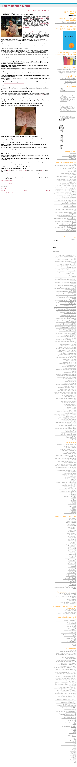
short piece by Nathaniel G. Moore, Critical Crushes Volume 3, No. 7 (66, 390)
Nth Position (74, 748)
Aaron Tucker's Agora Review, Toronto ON (70, 620)
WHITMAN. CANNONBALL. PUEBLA (42, 17)
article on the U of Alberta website (71, 388)
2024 (60, 129)
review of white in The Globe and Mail (70, 385)
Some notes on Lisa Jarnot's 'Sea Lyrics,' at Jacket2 (68, 266)
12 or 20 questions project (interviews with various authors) (67, 489)
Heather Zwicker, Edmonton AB (71, 580)
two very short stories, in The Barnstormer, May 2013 (68, 663)
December (61, 90)
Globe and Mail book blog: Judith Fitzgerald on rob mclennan (67, 354)
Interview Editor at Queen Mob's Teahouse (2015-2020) (68, 79)
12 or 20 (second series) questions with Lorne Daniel (67, 107)
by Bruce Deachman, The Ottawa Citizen (70, 478)
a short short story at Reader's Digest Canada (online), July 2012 (67, 687)
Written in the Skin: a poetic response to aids (69, 603)
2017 (60, 135)
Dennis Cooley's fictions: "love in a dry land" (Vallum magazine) (67, 382)
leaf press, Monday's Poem (72, 720)
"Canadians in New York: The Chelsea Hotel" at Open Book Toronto (66, 351)
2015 (60, 137)
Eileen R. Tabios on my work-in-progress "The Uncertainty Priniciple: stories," (65, 308)
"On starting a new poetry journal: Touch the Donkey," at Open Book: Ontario (65, 204)
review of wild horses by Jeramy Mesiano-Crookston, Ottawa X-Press (66, 339)
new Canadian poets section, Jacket (71, 601)
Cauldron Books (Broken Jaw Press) (71, 609)
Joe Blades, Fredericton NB (72, 523)
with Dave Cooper (73, 501)
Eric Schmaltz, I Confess (63, 101)
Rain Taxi (75, 639)
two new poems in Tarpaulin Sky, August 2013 (69, 658)
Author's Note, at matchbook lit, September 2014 (69, 196)
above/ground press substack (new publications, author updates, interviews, (65, 23)
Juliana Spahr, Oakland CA (72, 569)
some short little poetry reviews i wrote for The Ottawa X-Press (67, 387)
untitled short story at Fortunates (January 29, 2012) (68, 695)
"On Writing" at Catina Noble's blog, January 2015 (69, 184)
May (61, 124)
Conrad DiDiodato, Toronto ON (71, 533)
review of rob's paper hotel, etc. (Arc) (71, 431)
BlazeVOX (74, 730)
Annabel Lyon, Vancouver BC (72, 548)
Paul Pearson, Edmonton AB (72, 556)
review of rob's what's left (72, 424)
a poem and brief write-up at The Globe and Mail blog (68, 718)
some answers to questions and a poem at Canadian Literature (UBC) (66, 482)
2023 (60, 130)
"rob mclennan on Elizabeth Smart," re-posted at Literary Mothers (67, 200)
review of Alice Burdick (73, 438)
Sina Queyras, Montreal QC (72, 559)
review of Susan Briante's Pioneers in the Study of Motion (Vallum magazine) (65, 392)
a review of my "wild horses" (72, 171)
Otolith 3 (75, 739)
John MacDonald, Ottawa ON (72, 549)
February (61, 127)
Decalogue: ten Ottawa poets (72, 598)
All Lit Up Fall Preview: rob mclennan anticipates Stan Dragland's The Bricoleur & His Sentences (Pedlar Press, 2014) (66, 192)
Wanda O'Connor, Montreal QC (71, 555)
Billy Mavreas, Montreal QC (72, 550)
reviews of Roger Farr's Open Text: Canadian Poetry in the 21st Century (66, 369)
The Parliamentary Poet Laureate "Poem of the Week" (68, 633)
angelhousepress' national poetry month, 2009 (69, 717)
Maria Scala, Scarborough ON (72, 564)
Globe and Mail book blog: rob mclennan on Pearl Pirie (68, 353)
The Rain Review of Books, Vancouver (70, 638)
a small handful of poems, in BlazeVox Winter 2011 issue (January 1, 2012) (65, 700)
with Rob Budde (74, 490)
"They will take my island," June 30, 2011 (70, 709)
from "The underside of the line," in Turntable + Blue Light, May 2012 (66, 690)
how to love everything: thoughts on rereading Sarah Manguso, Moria (66, 357)
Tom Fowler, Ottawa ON (72, 537)
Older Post (48, 190)
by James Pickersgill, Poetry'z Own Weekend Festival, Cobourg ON (66, 470)
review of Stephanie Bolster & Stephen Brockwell (69, 430)
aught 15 (75, 744)
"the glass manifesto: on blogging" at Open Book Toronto (68, 327)
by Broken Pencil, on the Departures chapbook (69, 486)
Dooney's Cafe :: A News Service (71, 626)
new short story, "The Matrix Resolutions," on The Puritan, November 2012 (65, 682)
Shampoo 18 (74, 763)
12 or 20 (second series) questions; (7, 180)
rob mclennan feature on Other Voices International (69, 726)
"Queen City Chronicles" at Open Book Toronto (69, 352)
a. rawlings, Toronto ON (72, 560)
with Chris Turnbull (73, 498)
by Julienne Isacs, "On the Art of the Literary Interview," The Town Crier (66, 445)
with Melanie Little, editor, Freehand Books (70, 484)
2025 (60, 89)
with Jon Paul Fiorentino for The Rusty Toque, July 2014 (68, 450)
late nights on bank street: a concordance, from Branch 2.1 (67, 713)
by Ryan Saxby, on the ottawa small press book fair (69, 485)
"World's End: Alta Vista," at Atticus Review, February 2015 (68, 183)
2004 (60, 147)
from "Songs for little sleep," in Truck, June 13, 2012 (68, 689)
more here (74, 645)
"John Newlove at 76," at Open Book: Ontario (69, 206)
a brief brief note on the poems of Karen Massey (69, 402)
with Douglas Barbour (73, 509)
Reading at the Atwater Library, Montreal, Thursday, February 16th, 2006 (66, 654)
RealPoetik (74, 746)
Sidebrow (74, 738)
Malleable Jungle (73, 752)
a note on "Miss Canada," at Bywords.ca (70, 274)
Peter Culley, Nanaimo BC (72, 530)
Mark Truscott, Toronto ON (72, 572)
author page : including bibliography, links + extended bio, (38, 10)
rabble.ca (75, 637)
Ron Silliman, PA (73, 566)
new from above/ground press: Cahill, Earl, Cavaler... (67, 117)
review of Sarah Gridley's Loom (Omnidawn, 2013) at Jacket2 (67, 225)
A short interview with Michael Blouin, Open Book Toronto (68, 315)
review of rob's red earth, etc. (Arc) (71, 423)
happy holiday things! (63, 96)
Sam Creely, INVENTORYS (64, 109)
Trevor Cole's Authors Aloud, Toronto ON (70, 622)
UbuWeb (75, 643)
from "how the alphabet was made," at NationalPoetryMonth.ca (67, 692)
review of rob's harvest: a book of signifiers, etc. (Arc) (68, 432)
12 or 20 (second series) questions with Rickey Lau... (67, 99)
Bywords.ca (74, 732)
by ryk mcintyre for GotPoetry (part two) (70, 487)
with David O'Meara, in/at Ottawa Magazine (70, 462)
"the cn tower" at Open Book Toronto (71, 360)
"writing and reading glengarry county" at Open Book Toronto (67, 331)
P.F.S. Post (74, 750)
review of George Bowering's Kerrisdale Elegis (69, 368)
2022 (60, 131)
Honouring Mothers (73, 757)
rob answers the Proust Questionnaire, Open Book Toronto (68, 475)
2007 (60, 144)
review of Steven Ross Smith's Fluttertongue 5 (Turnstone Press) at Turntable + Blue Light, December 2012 (66, 273)
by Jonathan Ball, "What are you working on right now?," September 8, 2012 (65, 460)
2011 (60, 141)
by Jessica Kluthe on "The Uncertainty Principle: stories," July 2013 (66, 454)
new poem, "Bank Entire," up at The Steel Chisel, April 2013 (67, 668)
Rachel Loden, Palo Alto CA (72, 547)
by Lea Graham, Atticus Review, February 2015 (69, 446)
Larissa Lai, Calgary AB (72, 546)
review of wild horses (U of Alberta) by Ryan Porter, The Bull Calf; (67, 324)
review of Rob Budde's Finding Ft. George (70, 372)
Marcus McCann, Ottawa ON (72, 551)
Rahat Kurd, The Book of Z (64, 98)
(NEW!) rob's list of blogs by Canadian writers (69, 517)
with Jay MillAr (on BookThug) (72, 504)
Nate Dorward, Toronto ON (72, 534)
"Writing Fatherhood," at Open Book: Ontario (70, 230)
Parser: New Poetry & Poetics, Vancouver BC (69, 634)
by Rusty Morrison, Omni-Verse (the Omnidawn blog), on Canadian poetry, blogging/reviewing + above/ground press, (65, 465)
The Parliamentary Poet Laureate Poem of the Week (68, 745)
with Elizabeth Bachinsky (72, 481)
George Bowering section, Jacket (71, 599)
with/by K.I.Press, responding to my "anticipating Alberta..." (68, 492)
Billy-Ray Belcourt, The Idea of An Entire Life (66, 105)
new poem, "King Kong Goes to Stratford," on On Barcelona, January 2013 (65, 678)
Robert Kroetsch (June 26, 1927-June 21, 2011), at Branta (68, 316)
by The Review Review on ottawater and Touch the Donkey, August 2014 (66, 448)
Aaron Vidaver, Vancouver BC (72, 575)
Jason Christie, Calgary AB (72, 528)
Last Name (54, 247)
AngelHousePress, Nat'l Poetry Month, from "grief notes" (68, 714)
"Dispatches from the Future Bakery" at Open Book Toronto (67, 361)
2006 (60, 145)
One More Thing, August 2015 (72, 174)
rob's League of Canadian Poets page (70, 81)
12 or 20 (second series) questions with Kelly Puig (67, 94)
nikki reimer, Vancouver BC (72, 561)
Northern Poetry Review (72, 632)
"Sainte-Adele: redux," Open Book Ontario (70, 313)
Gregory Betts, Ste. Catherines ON (71, 522)
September (62, 121)
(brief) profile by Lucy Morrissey (71, 267)
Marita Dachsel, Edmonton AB (72, 531)
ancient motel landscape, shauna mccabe (70, 610)
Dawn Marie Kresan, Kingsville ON (71, 544)
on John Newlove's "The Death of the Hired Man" (69, 427)
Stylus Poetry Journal (73, 734)
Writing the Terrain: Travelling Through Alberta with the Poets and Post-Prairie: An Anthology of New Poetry (66, 416)
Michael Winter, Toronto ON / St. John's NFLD (69, 579)
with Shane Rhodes (73, 495)
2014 (60, 138)
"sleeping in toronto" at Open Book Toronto (70, 364)
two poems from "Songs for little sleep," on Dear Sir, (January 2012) (66, 699)
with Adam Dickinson (73, 499)
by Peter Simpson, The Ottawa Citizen (70, 477)
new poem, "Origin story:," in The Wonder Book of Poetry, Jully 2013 (66, 660)
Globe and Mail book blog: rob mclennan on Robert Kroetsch (67, 350)
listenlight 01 (74, 743)
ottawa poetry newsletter (72, 155)
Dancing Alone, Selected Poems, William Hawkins (69, 611)
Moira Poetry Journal (73, 751)
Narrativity (74, 631)
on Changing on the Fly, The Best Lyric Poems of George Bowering (66, 418)
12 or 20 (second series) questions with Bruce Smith (67, 91)
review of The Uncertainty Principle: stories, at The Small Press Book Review (65, 223)
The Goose (74, 627)
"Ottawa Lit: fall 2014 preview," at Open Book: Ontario (68, 197)
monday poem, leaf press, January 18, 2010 (70, 715)
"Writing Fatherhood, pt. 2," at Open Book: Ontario (69, 229)
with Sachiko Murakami (73, 483)
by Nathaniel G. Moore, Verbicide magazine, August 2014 (68, 449)
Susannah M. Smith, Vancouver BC (71, 568)
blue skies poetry (73, 728)
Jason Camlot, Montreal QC (72, 527)
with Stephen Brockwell (73, 494)
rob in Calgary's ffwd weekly (72, 380)
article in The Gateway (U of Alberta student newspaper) (68, 389)
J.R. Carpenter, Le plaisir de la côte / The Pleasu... (67, 114)
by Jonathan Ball (73, 480)
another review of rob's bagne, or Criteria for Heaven (68, 433)
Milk (75, 761)
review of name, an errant (72, 410)
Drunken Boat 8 (74, 741)
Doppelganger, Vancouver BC (72, 625)
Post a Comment (3, 188)
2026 (60, 88)
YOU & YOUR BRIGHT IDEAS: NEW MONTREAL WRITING (67, 602)
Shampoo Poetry (73, 640)
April (61, 125)
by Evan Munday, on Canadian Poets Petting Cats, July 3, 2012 (67, 461)
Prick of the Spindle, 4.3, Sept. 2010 (71, 712)
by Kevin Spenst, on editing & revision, (70, 471)
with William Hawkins (73, 503)
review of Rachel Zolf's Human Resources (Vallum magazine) (67, 391)
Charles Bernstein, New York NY (71, 521)
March (61, 126)
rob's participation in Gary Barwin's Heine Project (69, 346)
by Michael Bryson (73, 512)
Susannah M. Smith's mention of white (70, 381)
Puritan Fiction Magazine (72, 733)
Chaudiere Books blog (73, 584)
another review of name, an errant (71, 407)
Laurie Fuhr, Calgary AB (72, 538)
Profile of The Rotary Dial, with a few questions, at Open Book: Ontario (66, 195)
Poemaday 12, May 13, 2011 (72, 710)
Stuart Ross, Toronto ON (72, 562)
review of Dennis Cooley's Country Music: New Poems (68, 403)
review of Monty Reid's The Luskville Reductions (69, 358)
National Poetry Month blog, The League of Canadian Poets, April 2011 (66, 711)
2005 (60, 146)
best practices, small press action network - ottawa (69, 420)
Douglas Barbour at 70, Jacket (72, 356)
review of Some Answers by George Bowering (69, 378)
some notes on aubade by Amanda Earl (70, 405)
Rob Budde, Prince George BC (71, 525)
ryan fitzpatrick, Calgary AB (72, 536)
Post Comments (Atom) (10, 192)
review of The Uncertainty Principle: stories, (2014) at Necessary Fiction (66, 198)
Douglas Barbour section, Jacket (71, 595)
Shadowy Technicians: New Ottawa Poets (70, 614)
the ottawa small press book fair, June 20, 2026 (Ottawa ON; (67, 72)
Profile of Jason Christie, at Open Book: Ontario (69, 202)
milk (75, 721)
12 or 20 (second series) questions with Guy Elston (67, 118)
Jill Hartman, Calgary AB (72, 543)
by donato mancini (73, 510)
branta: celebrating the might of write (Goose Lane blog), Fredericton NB (66, 621)
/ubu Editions (74, 644)
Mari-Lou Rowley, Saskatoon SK (71, 563)
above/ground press (73, 153)
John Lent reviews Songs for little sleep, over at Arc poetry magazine (66, 259)
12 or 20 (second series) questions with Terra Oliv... (67, 110)
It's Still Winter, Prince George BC (71, 628)
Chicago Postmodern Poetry (72, 623)
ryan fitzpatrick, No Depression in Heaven (66, 106)
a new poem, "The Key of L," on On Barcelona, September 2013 (67, 656)
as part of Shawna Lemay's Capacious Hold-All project (68, 373)
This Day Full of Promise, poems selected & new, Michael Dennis (67, 613)
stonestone (74, 758)
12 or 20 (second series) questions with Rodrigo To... (67, 115)
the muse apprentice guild (72, 759)
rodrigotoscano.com (26, 27)
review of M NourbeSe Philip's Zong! (71, 330)
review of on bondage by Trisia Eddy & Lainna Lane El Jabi (67, 363)
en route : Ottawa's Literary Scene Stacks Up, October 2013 (67, 255)
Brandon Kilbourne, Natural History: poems (66, 116)
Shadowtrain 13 (74, 736)
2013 (60, 139)
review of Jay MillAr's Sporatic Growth (70, 400)
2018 (60, 134)
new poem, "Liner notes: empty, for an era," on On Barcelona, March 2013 (65, 672)
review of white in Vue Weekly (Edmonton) (70, 383)
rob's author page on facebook (71, 77)
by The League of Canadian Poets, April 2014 (69, 453)
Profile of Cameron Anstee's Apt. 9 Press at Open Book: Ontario (67, 309)
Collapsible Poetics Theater (44, 23)
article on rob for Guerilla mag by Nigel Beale (69, 362)
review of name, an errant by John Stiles (70, 394)
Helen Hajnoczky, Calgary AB (72, 541)
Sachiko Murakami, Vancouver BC (71, 554)
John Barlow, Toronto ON (72, 519)
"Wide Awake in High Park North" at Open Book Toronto (68, 344)
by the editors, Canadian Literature (71, 447)
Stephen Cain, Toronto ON (72, 526)
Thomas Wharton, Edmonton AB (71, 577)
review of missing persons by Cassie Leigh (70, 335)
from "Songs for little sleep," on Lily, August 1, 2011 (69, 704)
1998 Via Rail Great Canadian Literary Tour (70, 83)
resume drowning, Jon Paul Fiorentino (70, 612)
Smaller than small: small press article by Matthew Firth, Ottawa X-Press (66, 422)
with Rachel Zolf (74, 497)
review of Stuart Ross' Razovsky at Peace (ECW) (69, 436)
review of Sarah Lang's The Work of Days (70, 386)
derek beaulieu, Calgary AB (72, 520)
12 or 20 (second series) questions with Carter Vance (67, 104)
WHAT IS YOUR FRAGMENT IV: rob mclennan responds (68, 224)
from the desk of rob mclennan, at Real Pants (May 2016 (68, 168)
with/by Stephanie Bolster (72, 511)
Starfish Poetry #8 (73, 727)
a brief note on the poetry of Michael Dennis (70, 404)
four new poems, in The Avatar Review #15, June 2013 (68, 662)
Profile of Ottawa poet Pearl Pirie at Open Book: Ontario (68, 304)
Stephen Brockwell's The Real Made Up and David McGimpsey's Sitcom (66, 374)
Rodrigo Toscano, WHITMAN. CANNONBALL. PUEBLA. (68, 97)
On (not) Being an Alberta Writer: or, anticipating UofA (68, 397)
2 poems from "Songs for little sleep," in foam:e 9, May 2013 (67, 666)
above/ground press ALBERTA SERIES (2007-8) (69, 157)
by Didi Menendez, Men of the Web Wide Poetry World (68, 491)
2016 (60, 136)
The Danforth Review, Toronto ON (71, 624)
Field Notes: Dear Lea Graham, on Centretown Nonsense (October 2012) (65, 683)
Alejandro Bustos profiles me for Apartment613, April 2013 (68, 264)
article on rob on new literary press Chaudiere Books (68, 401)
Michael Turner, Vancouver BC (71, 573)
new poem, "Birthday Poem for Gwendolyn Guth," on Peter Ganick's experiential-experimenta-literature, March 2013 (66, 673)
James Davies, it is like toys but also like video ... (67, 95)
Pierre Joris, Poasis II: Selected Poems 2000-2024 (67, 108)
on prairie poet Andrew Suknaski (71, 343)
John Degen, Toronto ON (72, 532)
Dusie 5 (75, 737)
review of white (74, 371)
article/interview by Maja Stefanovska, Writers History (68, 323)
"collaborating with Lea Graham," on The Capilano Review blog (67, 296)
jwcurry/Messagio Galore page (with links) (70, 630)
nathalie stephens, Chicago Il (72, 570)
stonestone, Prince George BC (71, 641)
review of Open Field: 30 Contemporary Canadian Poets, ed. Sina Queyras (65, 417)
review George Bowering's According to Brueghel (69, 366)
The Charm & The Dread (29, 19)
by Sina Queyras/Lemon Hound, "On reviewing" (69, 473)
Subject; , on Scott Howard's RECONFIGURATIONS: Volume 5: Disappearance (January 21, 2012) (67, 697)
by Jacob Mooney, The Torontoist (71, 476)
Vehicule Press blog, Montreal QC (71, 574)
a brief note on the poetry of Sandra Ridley (70, 396)
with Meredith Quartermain (72, 506)
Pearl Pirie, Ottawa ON (73, 557)
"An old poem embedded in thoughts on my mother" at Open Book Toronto (65, 326)
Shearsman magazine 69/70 (72, 735)
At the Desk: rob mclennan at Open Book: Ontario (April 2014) (67, 216)
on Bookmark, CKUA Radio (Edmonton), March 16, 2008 (68, 651)
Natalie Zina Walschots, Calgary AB (71, 576)
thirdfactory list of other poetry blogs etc (70, 586)
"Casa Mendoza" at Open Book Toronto (70, 338)
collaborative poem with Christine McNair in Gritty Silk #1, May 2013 (66, 664)
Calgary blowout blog (73, 583)
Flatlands (75, 762)
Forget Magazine (73, 729)
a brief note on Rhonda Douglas (71, 406)
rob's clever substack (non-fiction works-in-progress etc (68, 22)
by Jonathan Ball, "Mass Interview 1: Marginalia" (69, 474)
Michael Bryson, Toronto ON (72, 524)
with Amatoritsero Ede (73, 500)
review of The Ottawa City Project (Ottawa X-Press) (69, 395)
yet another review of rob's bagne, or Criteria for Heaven (68, 434)
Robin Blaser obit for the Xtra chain (71, 365)
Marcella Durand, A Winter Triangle (65, 100)
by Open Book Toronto (73, 479)
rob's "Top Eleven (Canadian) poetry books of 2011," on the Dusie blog (66, 295)
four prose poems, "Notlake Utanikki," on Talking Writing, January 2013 (66, 677)
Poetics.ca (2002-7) (73, 158)
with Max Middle (74, 505)
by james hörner (74, 507)
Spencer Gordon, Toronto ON (72, 540)
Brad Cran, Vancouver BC (72, 529)
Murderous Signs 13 (73, 740)
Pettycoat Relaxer (73, 760)
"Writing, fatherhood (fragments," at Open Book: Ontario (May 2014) (66, 215)
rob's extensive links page (72, 80)
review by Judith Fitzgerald (72, 379)
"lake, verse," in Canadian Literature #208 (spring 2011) (68, 702)
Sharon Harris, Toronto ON (72, 542)
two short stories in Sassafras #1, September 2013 (69, 657)
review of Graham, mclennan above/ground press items (68, 409)
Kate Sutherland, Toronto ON (72, 571)
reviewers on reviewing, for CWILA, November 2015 (68, 173)
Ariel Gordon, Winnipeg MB (72, 539)
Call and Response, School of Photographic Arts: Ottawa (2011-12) (66, 159)
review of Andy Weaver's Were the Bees (70, 412)
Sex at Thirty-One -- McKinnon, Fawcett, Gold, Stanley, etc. (67, 425)
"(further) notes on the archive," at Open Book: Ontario (68, 203)
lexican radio (74, 724)
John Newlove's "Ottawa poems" (71, 408)
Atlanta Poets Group (73, 581)
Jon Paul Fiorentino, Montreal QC (71, 535)
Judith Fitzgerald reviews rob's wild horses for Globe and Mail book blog (66, 348)
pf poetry (75, 719)
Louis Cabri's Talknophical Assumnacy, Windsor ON (68, 642)
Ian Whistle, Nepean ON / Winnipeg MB (70, 578)
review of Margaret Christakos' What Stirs (70, 367)
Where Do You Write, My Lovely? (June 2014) (69, 207)
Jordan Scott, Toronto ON (72, 565)
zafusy (75, 747)
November (61, 119)
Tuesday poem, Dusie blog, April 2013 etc (70, 594)
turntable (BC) (74, 716)
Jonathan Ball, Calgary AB (72, 518)
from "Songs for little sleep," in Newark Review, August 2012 (67, 686)
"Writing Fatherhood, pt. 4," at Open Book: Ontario (69, 226)
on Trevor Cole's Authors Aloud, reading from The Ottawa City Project (66, 653)
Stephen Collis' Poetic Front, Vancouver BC (70, 636)
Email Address (55, 240)
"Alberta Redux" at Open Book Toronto (70, 349)
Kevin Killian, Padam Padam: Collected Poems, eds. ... (68, 111)
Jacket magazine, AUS (73, 629)
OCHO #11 (74, 731)
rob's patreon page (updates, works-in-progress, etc (68, 21)
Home (25, 190)
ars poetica (74, 723)
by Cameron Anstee (73, 493)
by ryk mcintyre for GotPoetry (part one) (70, 488)
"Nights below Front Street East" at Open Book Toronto (68, 345)
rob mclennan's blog (16, 5)
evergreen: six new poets (72, 600)
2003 (60, 148)
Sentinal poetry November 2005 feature (70, 82)
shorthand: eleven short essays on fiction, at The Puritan (68, 278)
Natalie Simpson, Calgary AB (72, 567)
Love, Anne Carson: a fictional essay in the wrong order (68, 340)
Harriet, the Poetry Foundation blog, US (70, 558)
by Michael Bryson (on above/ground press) (70, 513)
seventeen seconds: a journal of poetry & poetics (69, 156)
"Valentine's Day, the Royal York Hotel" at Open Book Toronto (67, 347)
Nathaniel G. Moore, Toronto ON (71, 553)
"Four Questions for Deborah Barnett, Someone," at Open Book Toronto (66, 310)
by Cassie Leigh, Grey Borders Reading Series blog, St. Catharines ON (66, 466)
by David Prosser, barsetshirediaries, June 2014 (69, 451)
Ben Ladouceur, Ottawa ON (72, 545)
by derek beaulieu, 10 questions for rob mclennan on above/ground (66, 469)
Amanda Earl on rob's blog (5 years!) (71, 376)
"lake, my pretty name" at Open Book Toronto (69, 359)
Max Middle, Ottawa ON (72, 552)
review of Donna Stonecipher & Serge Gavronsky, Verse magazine (66, 377)
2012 (60, 140)
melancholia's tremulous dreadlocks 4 (70, 742)
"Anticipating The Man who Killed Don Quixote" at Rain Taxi (67, 329)
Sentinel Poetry (74, 756)
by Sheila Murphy (73, 502)
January (61, 128)
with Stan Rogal (74, 508)
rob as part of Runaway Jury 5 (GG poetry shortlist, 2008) (68, 370)
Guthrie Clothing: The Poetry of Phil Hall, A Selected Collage (67, 593)
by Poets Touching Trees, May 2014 (71, 452)
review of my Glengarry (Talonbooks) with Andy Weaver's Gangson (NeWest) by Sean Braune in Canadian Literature (65, 289)
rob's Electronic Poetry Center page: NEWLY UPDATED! (68, 78)
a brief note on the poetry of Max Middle (70, 413)
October (61, 120)
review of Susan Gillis (73, 439)
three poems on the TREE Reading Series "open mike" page (67, 722)
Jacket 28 (74, 754)
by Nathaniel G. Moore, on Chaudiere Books (70, 496)
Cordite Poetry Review (73, 755)
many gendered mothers (72, 154)
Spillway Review (73, 749)
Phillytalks (74, 635)
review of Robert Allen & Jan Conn (71, 437)
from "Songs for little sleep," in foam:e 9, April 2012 (69, 691)
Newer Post (3, 190)
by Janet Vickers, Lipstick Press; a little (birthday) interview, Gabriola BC (66, 464)
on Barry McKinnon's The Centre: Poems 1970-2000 (68, 419)
